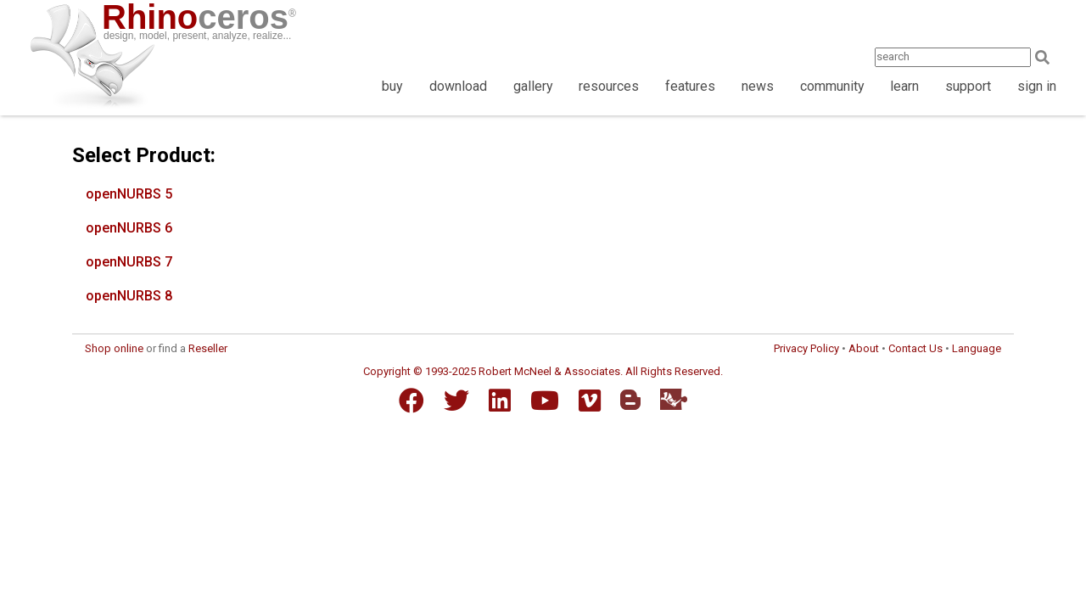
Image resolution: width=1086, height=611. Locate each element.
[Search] (1047, 57)
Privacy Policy (806, 348)
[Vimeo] (589, 400)
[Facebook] (411, 400)
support (968, 86)
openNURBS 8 (129, 296)
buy (392, 86)
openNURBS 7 (129, 262)
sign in (1036, 86)
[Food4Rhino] (674, 399)
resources (609, 86)
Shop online (114, 348)
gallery (533, 86)
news (758, 86)
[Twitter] (456, 400)
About (863, 348)
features (690, 86)
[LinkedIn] (499, 400)
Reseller (207, 348)
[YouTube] (545, 400)
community (832, 86)
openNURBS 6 (129, 228)
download (458, 86)
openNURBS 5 (129, 194)
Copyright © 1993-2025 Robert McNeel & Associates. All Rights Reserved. (543, 371)
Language (976, 348)
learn (904, 86)
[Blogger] (630, 399)
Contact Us (915, 348)
